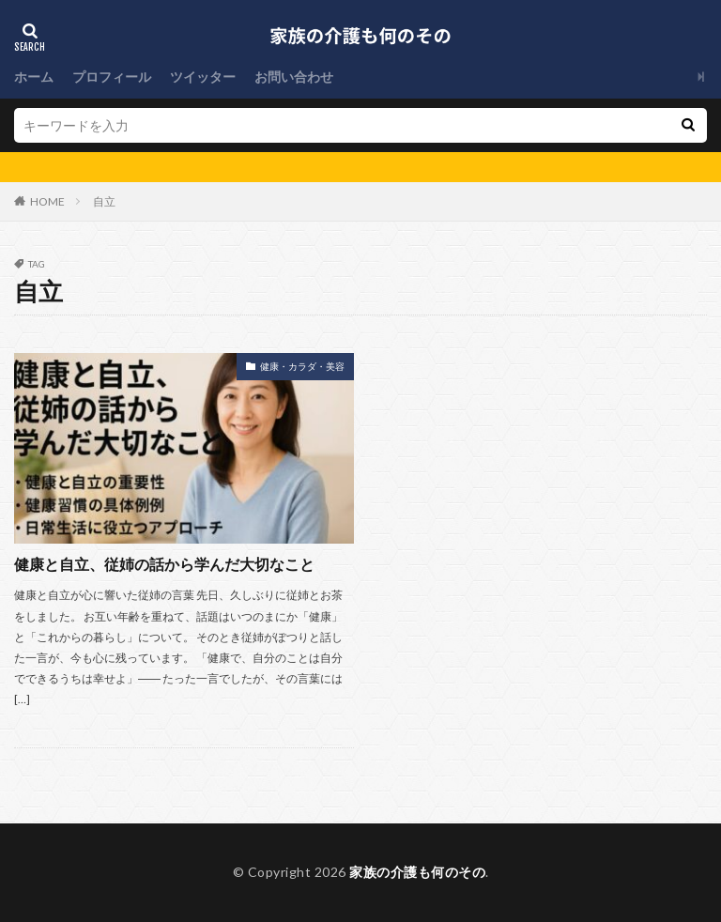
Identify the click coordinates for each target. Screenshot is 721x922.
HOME (47, 201)
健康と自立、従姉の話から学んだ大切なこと (164, 564)
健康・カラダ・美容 (302, 366)
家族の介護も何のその (417, 872)
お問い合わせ (293, 77)
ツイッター (203, 77)
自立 (104, 201)
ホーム (34, 77)
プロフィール (111, 77)
